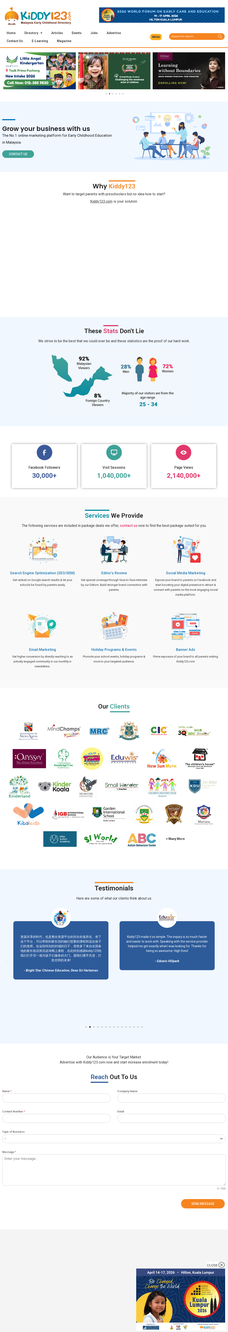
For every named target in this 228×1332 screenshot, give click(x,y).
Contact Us (15, 41)
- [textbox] (5, 1139)
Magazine (64, 41)
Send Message (202, 1204)
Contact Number (13, 1111)
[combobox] (114, 1138)
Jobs (94, 33)
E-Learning (40, 41)
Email (120, 1111)
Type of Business (13, 1132)
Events (77, 33)
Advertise (114, 33)
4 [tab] (116, 94)
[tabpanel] (39, 71)
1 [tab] (106, 94)
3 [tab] (113, 94)
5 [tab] (119, 94)
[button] (156, 37)
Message (9, 1152)
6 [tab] (123, 94)
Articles (57, 33)
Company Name (127, 1091)
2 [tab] (109, 94)
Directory (33, 33)
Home (11, 33)
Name (7, 1091)
